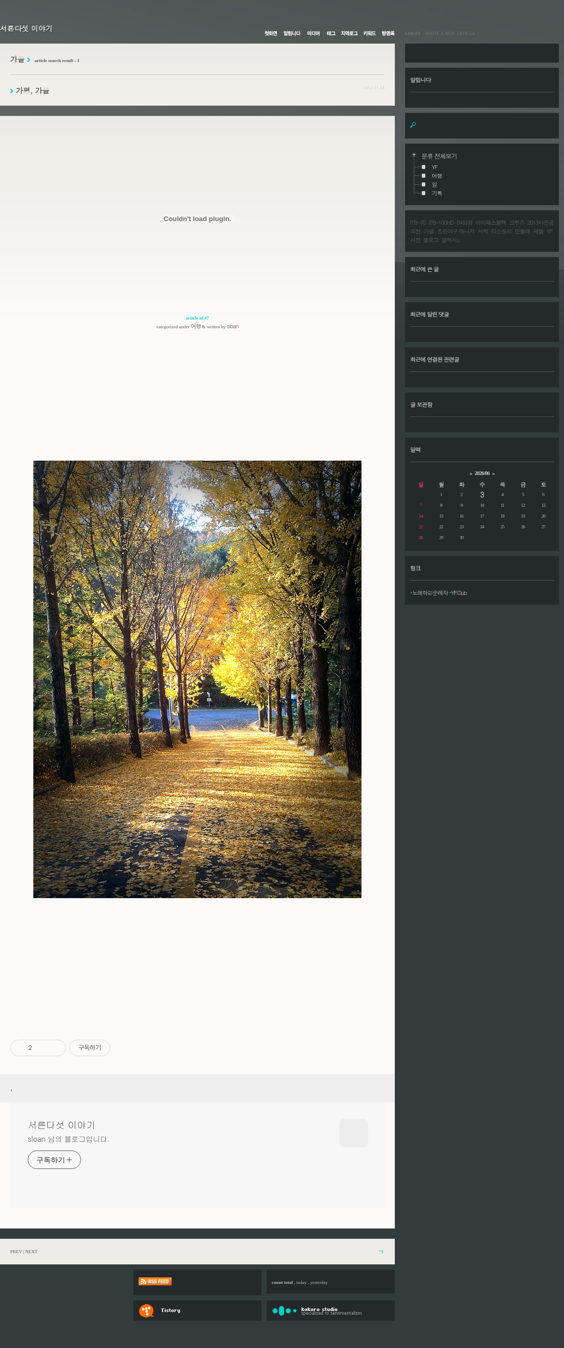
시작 (483, 231)
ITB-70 (418, 222)
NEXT (31, 1251)
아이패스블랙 (490, 222)
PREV (16, 1251)
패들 (538, 231)
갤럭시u (450, 240)
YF (549, 231)
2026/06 (481, 473)
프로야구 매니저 (455, 231)
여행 (196, 326)
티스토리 (501, 231)
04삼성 (465, 222)
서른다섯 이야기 (26, 28)
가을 (429, 231)
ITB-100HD (441, 222)
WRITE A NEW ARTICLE (447, 33)
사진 (415, 240)
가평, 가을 (33, 90)
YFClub (459, 593)
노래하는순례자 (430, 593)
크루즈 (517, 222)
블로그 (430, 240)
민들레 (522, 231)
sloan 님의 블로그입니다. (68, 1139)
